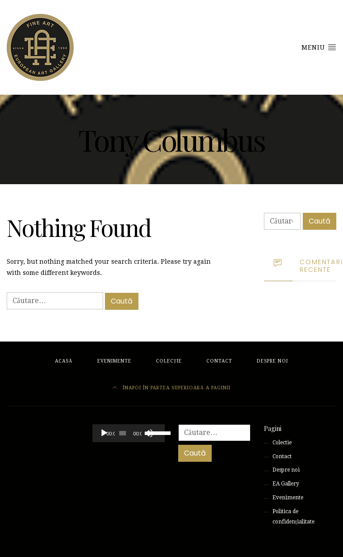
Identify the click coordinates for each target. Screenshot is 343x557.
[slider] (122, 433)
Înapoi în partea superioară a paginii (171, 388)
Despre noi (272, 361)
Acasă (64, 361)
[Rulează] (104, 433)
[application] (128, 433)
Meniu (318, 47)
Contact (219, 361)
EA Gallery (285, 484)
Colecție (169, 361)
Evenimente (114, 361)
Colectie (282, 442)
